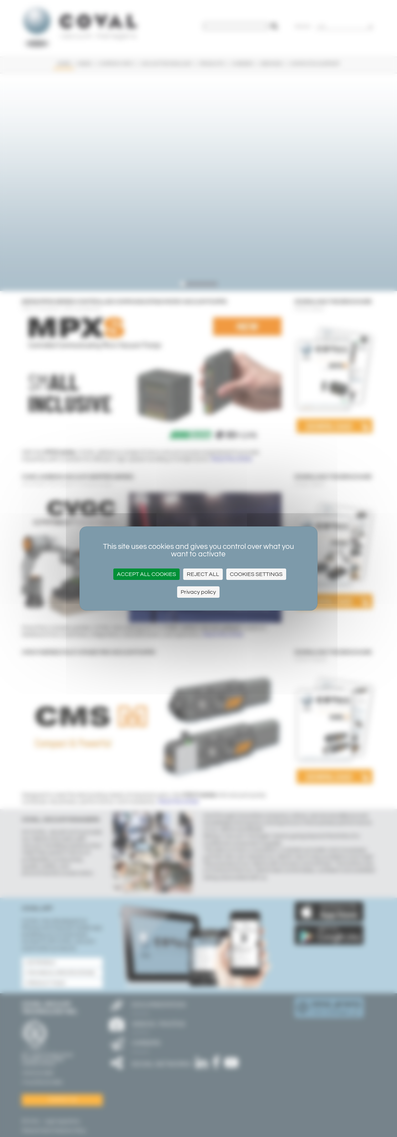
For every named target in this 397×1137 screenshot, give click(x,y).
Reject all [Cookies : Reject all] (203, 574)
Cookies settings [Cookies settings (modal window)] (256, 574)
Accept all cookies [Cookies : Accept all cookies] (146, 574)
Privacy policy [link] (198, 592)
